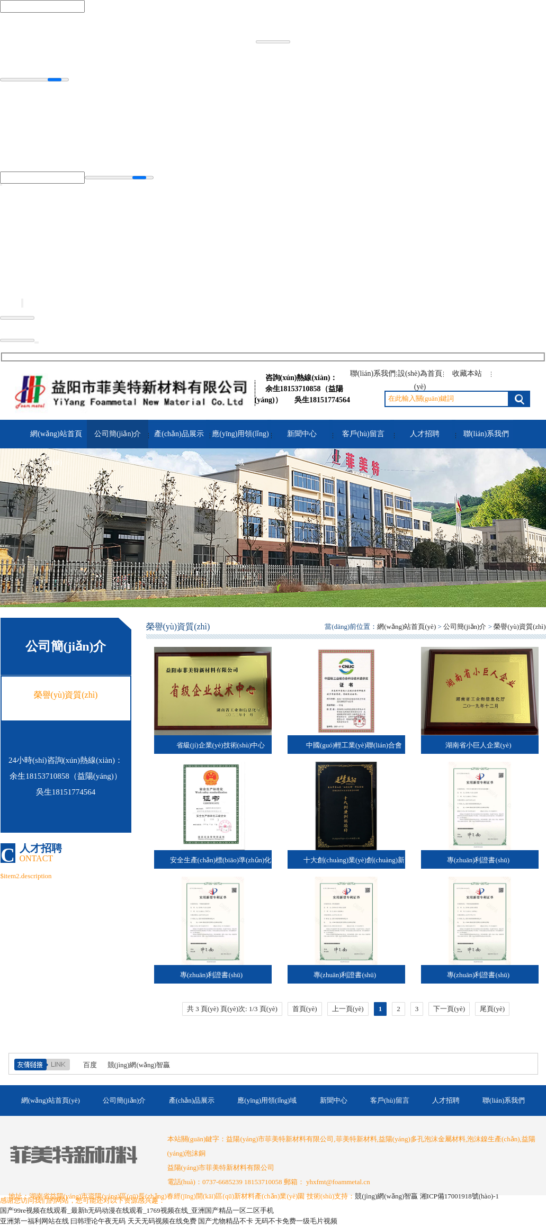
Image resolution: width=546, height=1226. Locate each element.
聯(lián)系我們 (373, 373)
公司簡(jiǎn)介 (117, 434)
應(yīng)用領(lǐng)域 (240, 448)
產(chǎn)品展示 (179, 434)
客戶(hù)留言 (363, 434)
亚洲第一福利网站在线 (34, 1221)
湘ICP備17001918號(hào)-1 (459, 1196)
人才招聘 (425, 434)
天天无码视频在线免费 (162, 1221)
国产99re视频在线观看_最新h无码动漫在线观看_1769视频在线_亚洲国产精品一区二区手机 (137, 1210)
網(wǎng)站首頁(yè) (56, 448)
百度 (90, 1065)
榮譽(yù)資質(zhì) (519, 626)
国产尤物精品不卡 (225, 1221)
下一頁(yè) (449, 1009)
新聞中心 (302, 434)
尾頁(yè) (492, 1009)
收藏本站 (467, 373)
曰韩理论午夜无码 (98, 1221)
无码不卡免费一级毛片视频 (296, 1221)
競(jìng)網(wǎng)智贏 (139, 1065)
